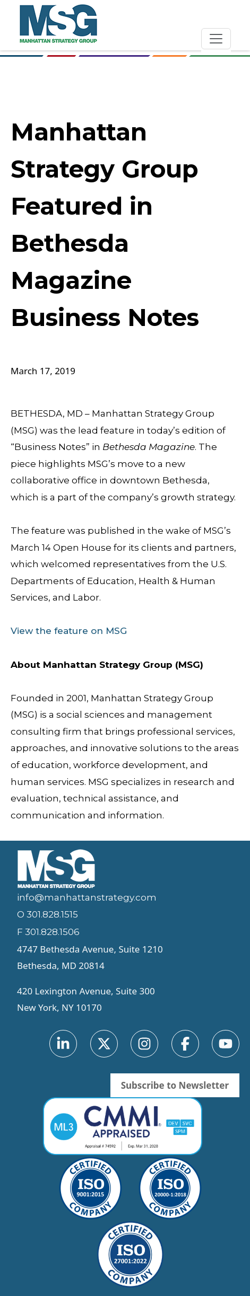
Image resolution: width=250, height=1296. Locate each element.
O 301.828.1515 (47, 914)
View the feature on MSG (69, 630)
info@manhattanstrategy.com (87, 897)
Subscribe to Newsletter (175, 1085)
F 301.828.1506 (48, 932)
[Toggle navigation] (216, 38)
